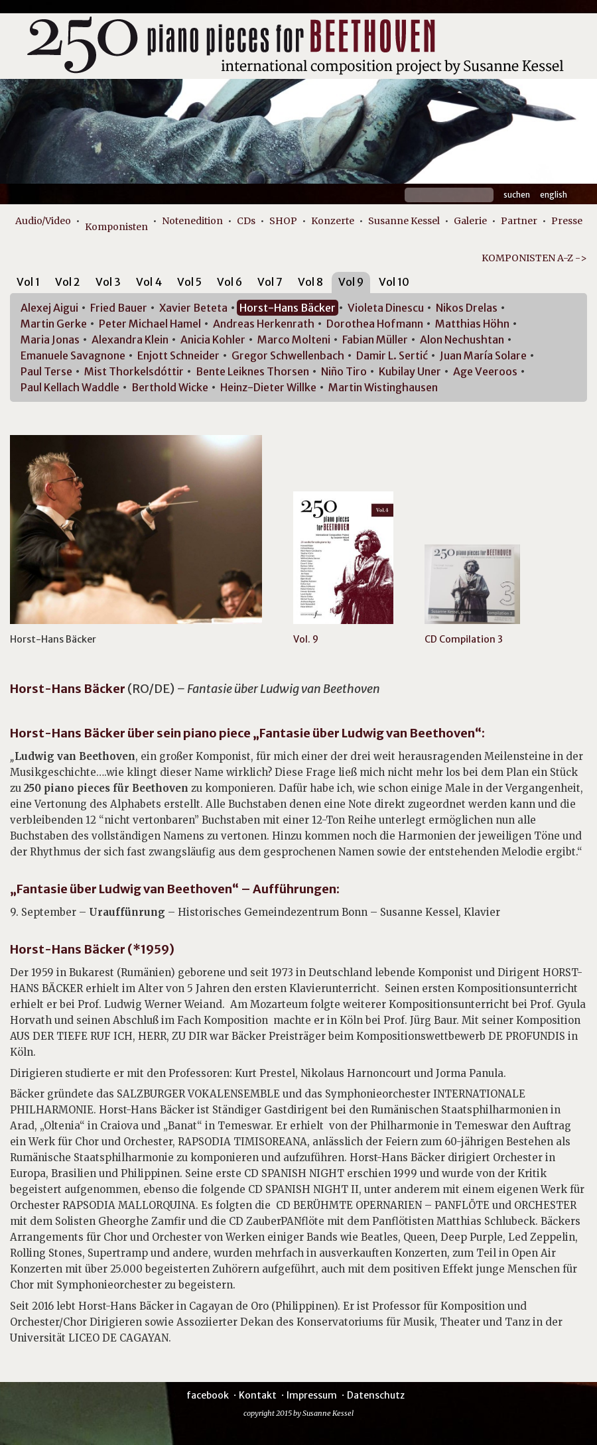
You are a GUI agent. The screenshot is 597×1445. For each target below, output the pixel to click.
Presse (566, 221)
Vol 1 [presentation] (28, 281)
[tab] (28, 284)
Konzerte (332, 221)
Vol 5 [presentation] (189, 281)
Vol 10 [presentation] (394, 281)
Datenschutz (376, 1395)
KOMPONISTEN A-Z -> (534, 258)
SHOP (283, 221)
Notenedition (192, 221)
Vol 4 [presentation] (149, 281)
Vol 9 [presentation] (351, 281)
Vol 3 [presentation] (108, 281)
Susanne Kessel (404, 221)
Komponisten (116, 227)
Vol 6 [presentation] (229, 281)
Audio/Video (43, 221)
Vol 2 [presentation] (67, 281)
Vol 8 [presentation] (310, 281)
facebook (207, 1395)
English (553, 195)
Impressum (312, 1395)
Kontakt (258, 1395)
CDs (246, 221)
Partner (519, 221)
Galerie (470, 221)
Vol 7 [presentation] (270, 281)
